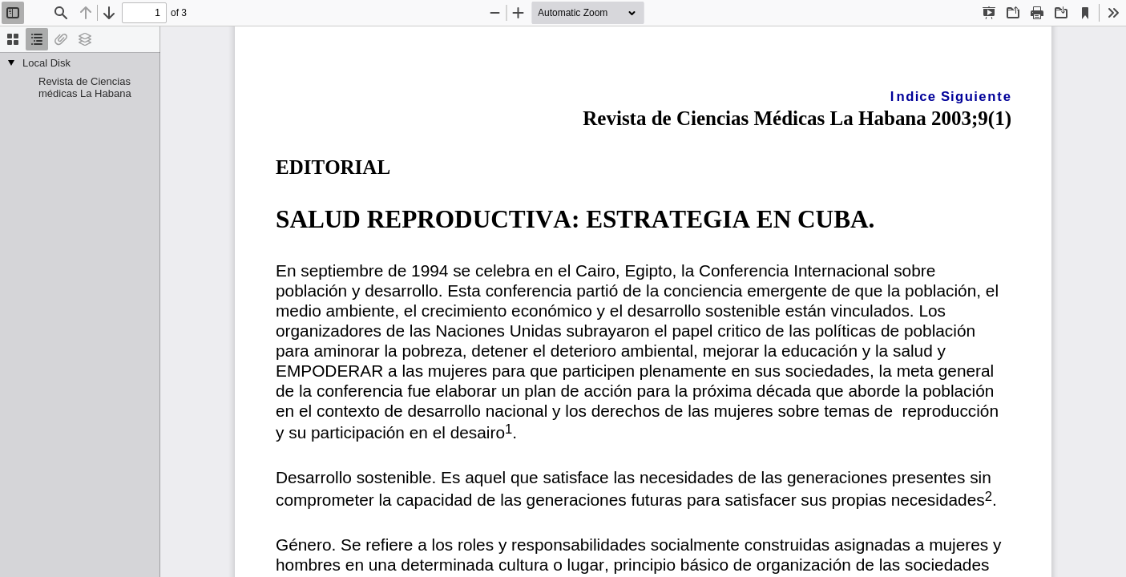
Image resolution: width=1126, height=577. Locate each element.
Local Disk (46, 63)
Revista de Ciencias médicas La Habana (84, 87)
